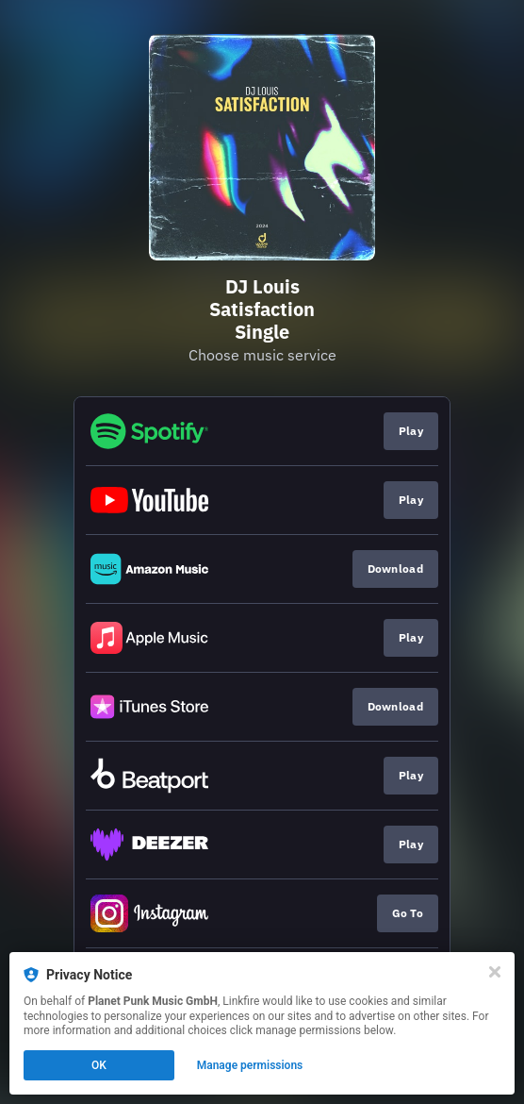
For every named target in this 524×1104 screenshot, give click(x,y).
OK (98, 1065)
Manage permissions (250, 1065)
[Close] (495, 972)
